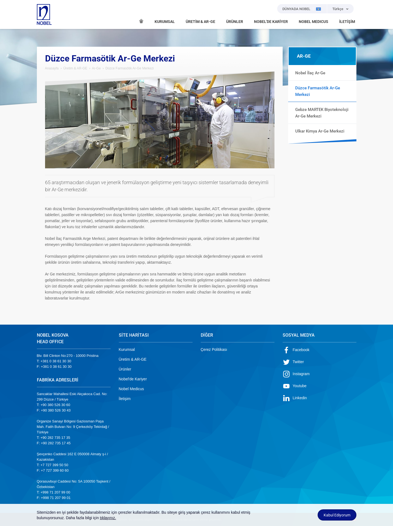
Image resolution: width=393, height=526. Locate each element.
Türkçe (337, 9)
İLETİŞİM (347, 21)
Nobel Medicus (131, 389)
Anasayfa (52, 68)
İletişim (125, 398)
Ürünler (125, 369)
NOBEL (44, 14)
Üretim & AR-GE (75, 68)
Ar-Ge (96, 68)
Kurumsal (127, 349)
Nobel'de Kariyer (133, 379)
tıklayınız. (108, 518)
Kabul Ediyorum (337, 515)
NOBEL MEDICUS (313, 21)
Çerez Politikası (214, 349)
